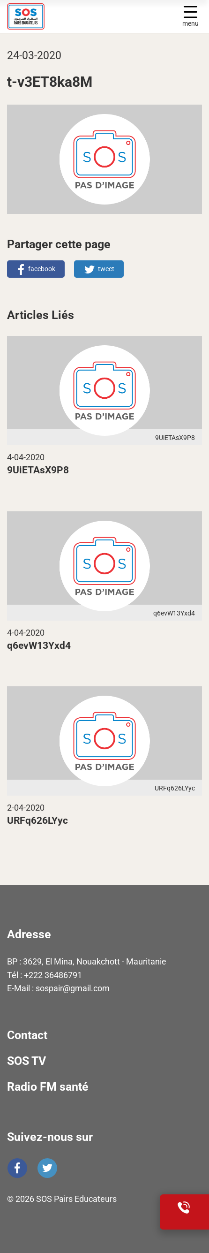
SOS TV (26, 1061)
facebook (41, 269)
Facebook (17, 1168)
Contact (27, 1035)
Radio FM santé (48, 1087)
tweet (106, 269)
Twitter (47, 1168)
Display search (169, 16)
